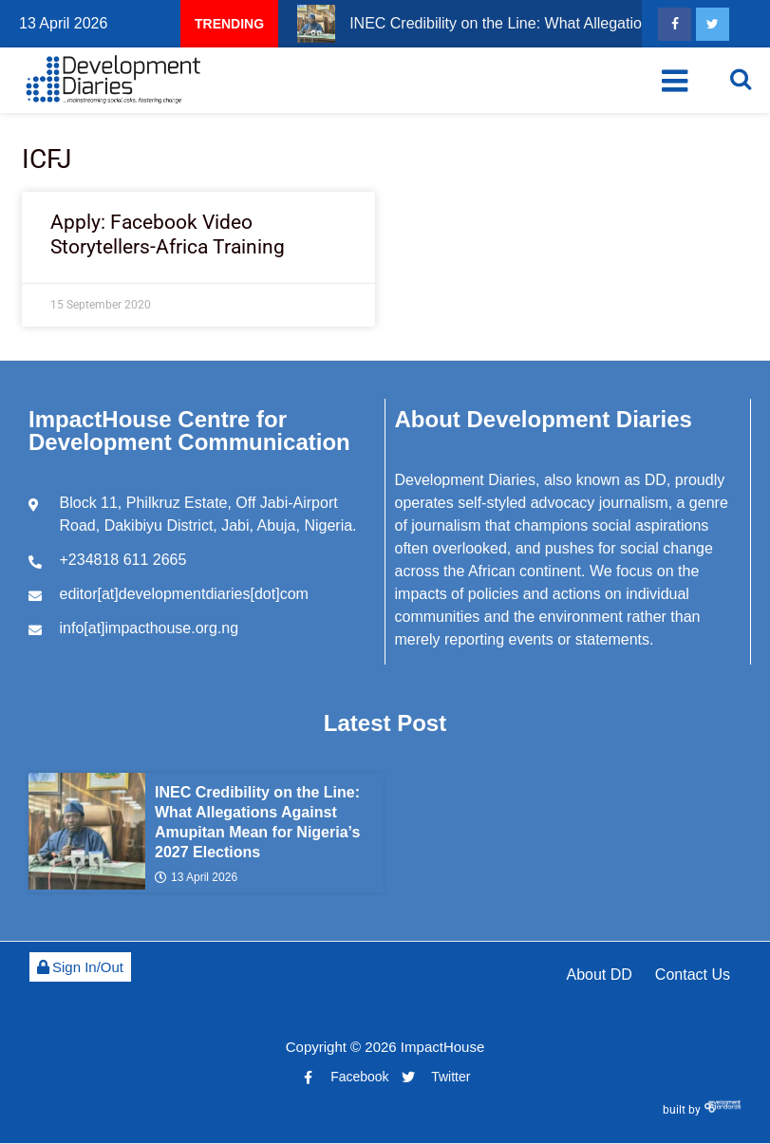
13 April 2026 (196, 878)
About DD (598, 974)
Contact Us (692, 974)
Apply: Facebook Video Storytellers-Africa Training (167, 234)
